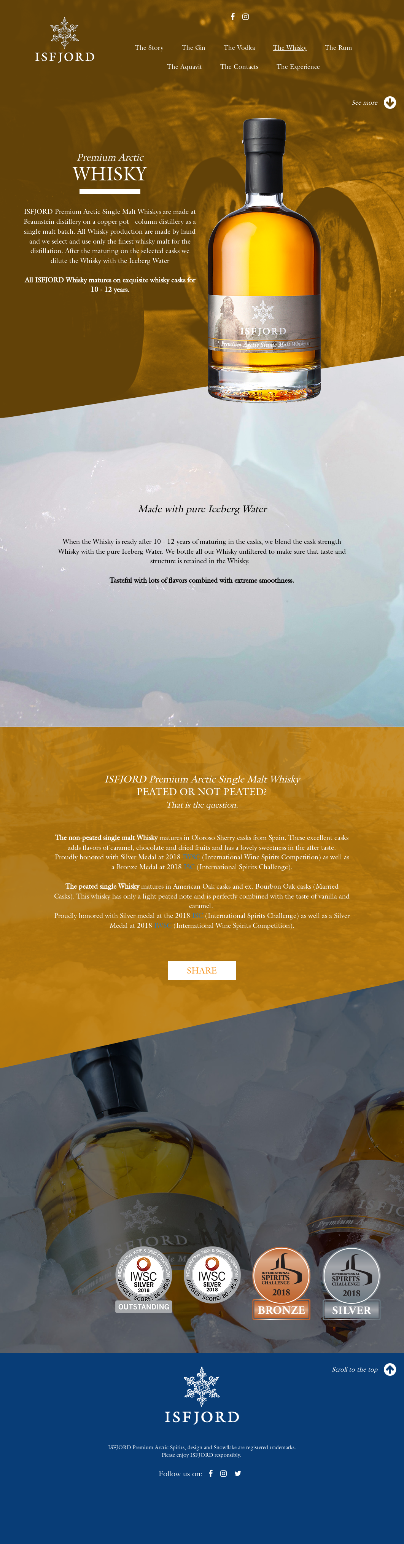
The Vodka (239, 47)
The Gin (193, 47)
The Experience (298, 66)
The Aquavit (184, 66)
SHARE (202, 970)
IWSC (191, 857)
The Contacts (239, 66)
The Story (149, 47)
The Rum (338, 47)
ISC (189, 867)
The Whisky (290, 47)
